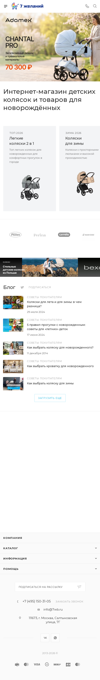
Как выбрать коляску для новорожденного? (60, 347)
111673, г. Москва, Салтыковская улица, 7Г (53, 620)
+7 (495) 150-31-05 (37, 601)
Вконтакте (45, 637)
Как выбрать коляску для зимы (50, 383)
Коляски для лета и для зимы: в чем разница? (54, 304)
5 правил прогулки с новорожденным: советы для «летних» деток (56, 327)
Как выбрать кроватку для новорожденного (60, 366)
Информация (15, 558)
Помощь (10, 568)
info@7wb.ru (53, 609)
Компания (12, 537)
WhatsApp (55, 637)
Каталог (10, 548)
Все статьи (96, 287)
